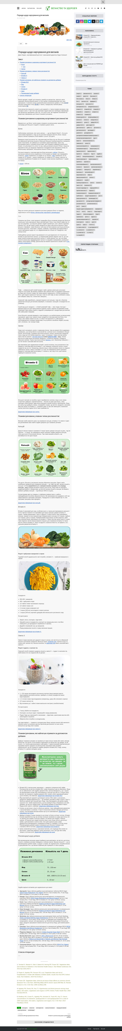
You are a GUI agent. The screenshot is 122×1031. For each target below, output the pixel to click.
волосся (79, 119)
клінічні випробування (82, 164)
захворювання (95, 146)
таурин (79, 214)
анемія (79, 96)
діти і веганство (81, 130)
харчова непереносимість (83, 219)
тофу (97, 214)
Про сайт (39, 8)
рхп (78, 206)
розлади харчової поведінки (93, 201)
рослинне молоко (92, 203)
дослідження (88, 132)
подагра (91, 190)
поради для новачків (61, 1007)
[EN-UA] (69, 40)
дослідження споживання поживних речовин (87, 135)
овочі (92, 182)
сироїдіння (98, 208)
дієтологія (97, 127)
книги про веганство (95, 164)
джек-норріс (90, 125)
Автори (24, 8)
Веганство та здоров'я (64, 8)
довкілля (79, 132)
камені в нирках (93, 159)
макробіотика (96, 169)
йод (93, 153)
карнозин (87, 161)
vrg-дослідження (93, 227)
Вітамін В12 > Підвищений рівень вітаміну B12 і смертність (92, 36)
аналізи (96, 93)
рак (100, 195)
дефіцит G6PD (80, 125)
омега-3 (79, 185)
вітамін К (87, 111)
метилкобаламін (89, 172)
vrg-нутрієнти (90, 229)
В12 (78, 101)
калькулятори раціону (88, 156)
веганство (31, 1007)
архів (85, 96)
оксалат (98, 182)
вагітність (85, 101)
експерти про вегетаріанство (84, 138)
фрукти (93, 216)
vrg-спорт (90, 232)
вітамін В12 (88, 109)
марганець (80, 172)
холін (88, 222)
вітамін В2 (97, 109)
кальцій (99, 156)
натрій (87, 180)
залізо (87, 143)
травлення (80, 216)
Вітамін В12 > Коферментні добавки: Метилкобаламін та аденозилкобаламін (93, 50)
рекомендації (31, 1010)
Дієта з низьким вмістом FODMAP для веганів (93, 64)
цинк (94, 222)
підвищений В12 (94, 187)
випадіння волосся (93, 106)
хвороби (95, 219)
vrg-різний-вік (81, 232)
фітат (87, 216)
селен (84, 206)
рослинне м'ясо (81, 203)
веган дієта (24, 1007)
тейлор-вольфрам (88, 214)
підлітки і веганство (82, 190)
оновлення (88, 185)
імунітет (79, 153)
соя (83, 211)
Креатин (86, 167)
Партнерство (31, 8)
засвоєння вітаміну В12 (83, 146)
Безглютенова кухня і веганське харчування (92, 42)
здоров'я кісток (81, 151)
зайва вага (80, 143)
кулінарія (79, 169)
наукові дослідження (82, 182)
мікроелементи (81, 174)
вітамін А (79, 109)
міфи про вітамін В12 (82, 177)
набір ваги (80, 180)
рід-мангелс (80, 201)
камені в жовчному (82, 159)
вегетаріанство (39, 1007)
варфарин (93, 101)
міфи (90, 174)
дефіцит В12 (94, 122)
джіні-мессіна (81, 127)
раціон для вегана (22, 1010)
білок (88, 98)
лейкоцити (87, 169)
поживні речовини (81, 193)
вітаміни (88, 114)
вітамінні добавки (93, 117)
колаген (79, 167)
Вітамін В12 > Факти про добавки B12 (93, 57)
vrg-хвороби (80, 235)
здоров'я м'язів (92, 151)
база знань (93, 96)
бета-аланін (80, 98)
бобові (94, 98)
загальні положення (50, 1007)
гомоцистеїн (94, 119)
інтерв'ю (86, 153)
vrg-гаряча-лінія (81, 227)
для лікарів (91, 130)
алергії (79, 93)
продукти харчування (90, 195)
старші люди (97, 211)
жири (79, 140)
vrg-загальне (80, 229)
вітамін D (80, 114)
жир (95, 138)
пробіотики (80, 195)
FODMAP (91, 224)
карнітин (79, 161)
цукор (79, 224)
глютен (86, 119)
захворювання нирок (82, 148)
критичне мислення (96, 167)
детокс (86, 122)
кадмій (99, 153)
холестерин (80, 222)
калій (79, 156)
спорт (90, 211)
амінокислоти (87, 93)
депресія (79, 122)
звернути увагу (94, 148)
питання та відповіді (82, 187)
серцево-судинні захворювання (85, 208)
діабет (89, 127)
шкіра (85, 224)
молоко (92, 177)
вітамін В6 (80, 111)
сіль (78, 211)
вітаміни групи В (81, 117)
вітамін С (95, 111)
